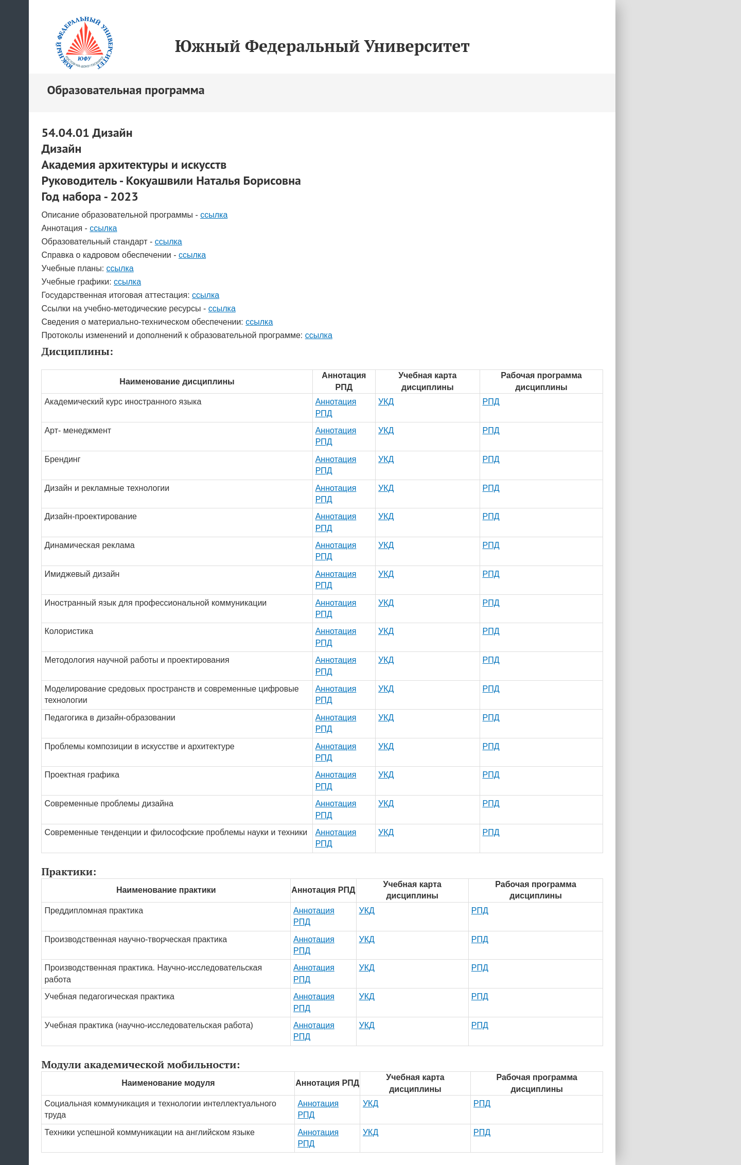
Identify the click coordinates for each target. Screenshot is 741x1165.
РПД (491, 401)
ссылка (213, 214)
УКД (386, 401)
